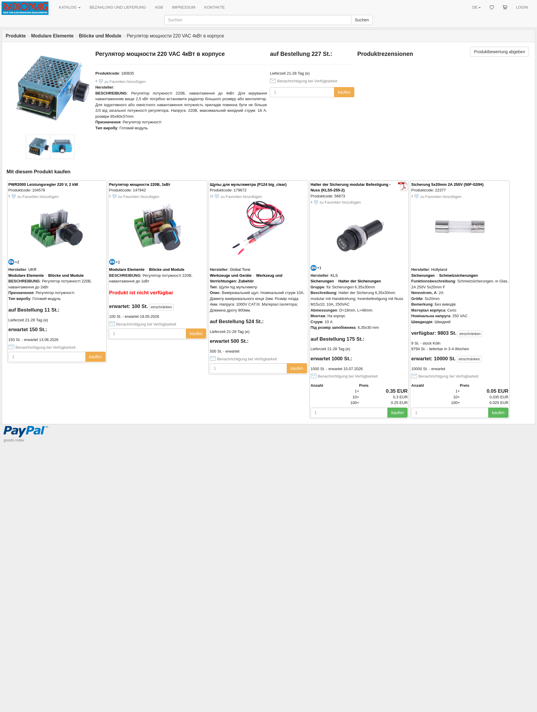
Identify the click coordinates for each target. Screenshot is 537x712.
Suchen (362, 20)
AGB (159, 7)
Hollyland (439, 269)
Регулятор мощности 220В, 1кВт (139, 184)
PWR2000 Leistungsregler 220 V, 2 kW (43, 184)
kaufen (344, 92)
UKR (32, 269)
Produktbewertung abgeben (499, 51)
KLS (334, 275)
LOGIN (522, 7)
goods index (14, 440)
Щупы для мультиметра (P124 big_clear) (248, 184)
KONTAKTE (214, 7)
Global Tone (240, 269)
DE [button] (476, 7)
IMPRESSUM (183, 7)
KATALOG (70, 7)
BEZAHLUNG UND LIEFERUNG (118, 7)
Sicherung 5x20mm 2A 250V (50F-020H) (447, 184)
